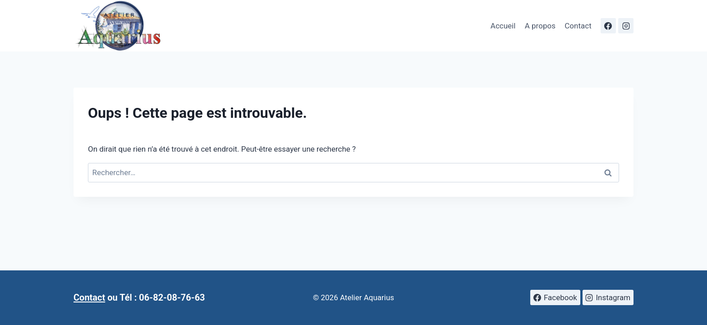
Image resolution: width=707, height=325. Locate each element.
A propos (540, 25)
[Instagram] (626, 25)
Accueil (503, 25)
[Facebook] (608, 25)
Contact (578, 25)
